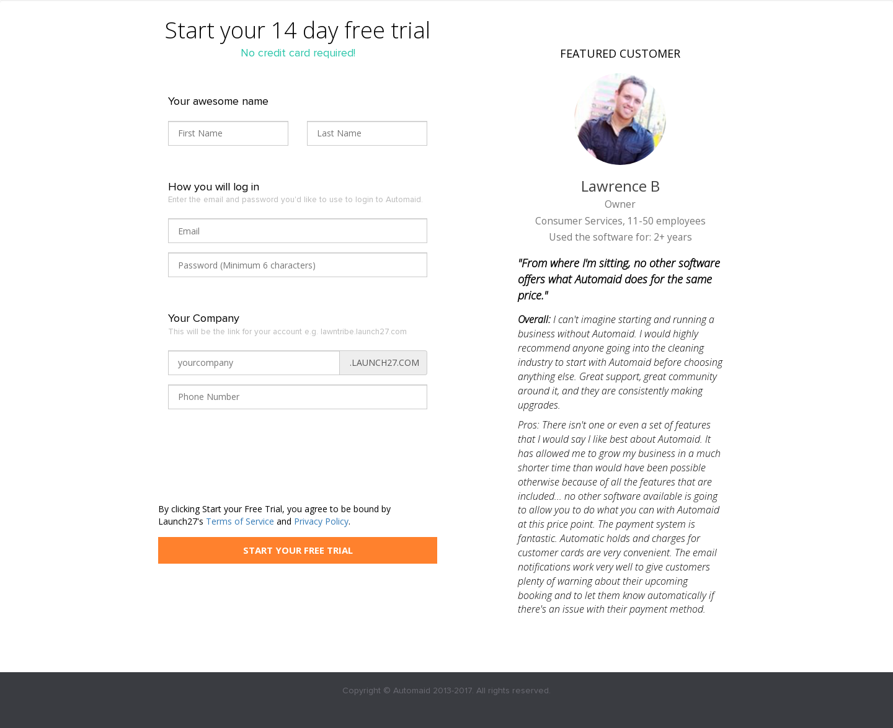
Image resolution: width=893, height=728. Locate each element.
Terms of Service (240, 521)
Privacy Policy (321, 521)
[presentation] (262, 463)
